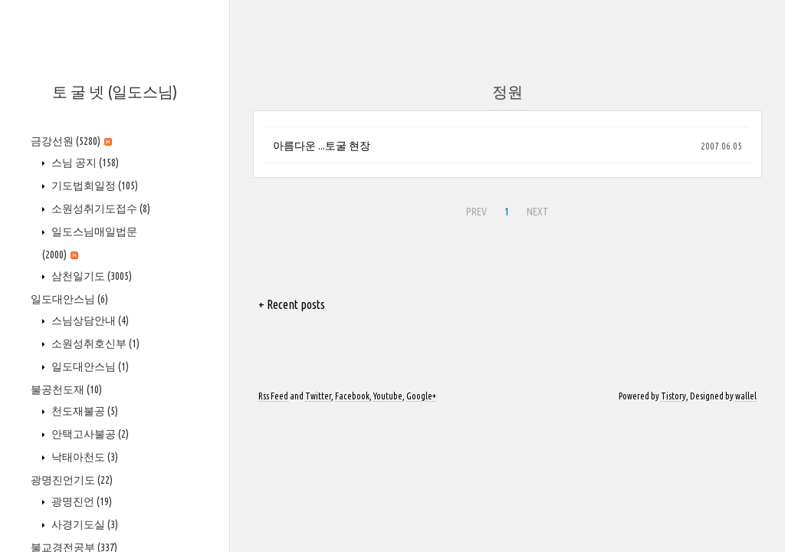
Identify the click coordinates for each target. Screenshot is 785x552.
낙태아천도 (83, 457)
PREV (474, 209)
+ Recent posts (291, 304)
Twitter (318, 396)
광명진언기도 (72, 480)
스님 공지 (84, 162)
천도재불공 (83, 411)
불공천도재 (66, 389)
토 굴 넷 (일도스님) (114, 91)
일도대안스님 (69, 299)
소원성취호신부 (94, 343)
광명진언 (80, 501)
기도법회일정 (93, 185)
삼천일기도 (90, 276)
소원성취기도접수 (99, 208)
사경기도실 (83, 524)
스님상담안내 (89, 320)
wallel (746, 396)
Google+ (421, 396)
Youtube (387, 396)
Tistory (673, 396)
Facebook (352, 396)
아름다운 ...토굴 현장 (321, 146)
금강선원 (71, 141)
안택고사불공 (89, 434)
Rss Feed (273, 396)
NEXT (536, 209)
